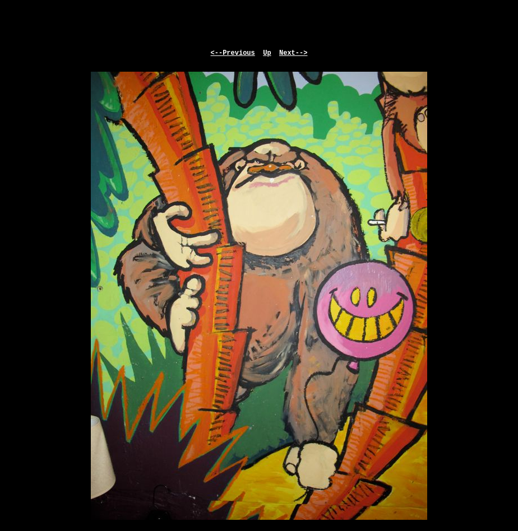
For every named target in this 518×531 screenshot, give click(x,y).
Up (267, 53)
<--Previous (233, 53)
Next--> (293, 53)
